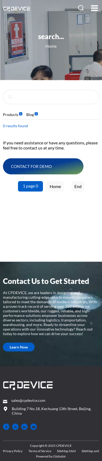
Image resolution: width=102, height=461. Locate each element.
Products (10, 114)
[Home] (17, 8)
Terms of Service (39, 451)
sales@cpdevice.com (28, 400)
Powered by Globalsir (51, 456)
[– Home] (28, 386)
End (78, 186)
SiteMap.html (66, 451)
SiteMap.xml (90, 451)
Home (51, 45)
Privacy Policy (13, 451)
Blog (30, 114)
